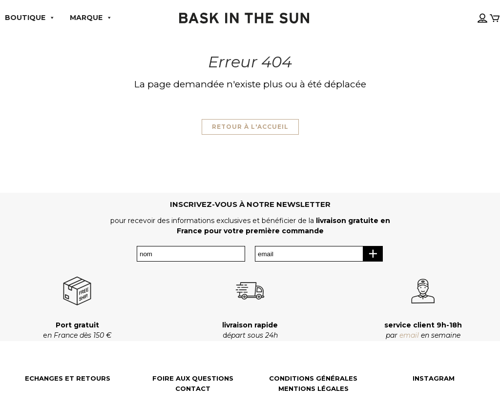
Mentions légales (313, 389)
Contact (192, 389)
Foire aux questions (192, 378)
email (409, 335)
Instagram (434, 378)
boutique (30, 17)
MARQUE (91, 17)
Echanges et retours (67, 378)
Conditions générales (313, 378)
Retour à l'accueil (250, 126)
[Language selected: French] (472, 9)
